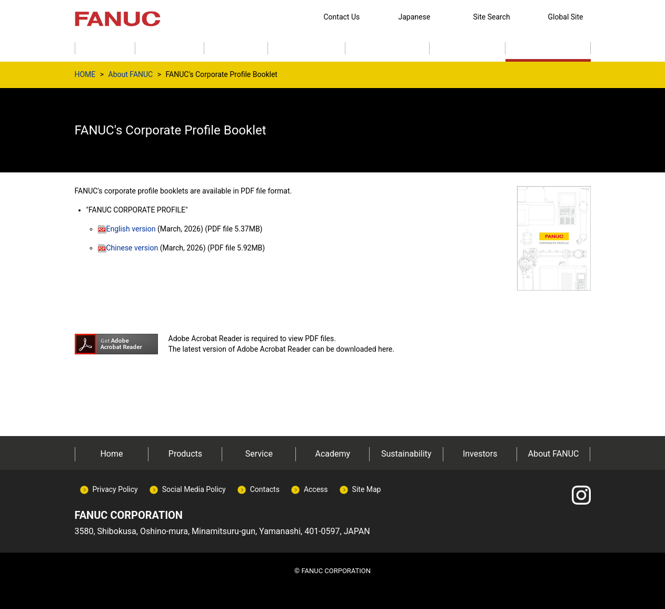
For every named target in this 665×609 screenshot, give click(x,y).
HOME (85, 74)
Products (185, 454)
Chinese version (128, 248)
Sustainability (406, 454)
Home (111, 454)
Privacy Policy (115, 489)
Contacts (265, 489)
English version (127, 229)
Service (259, 454)
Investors (480, 454)
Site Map (366, 489)
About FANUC (130, 74)
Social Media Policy (194, 489)
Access (316, 489)
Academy (332, 454)
